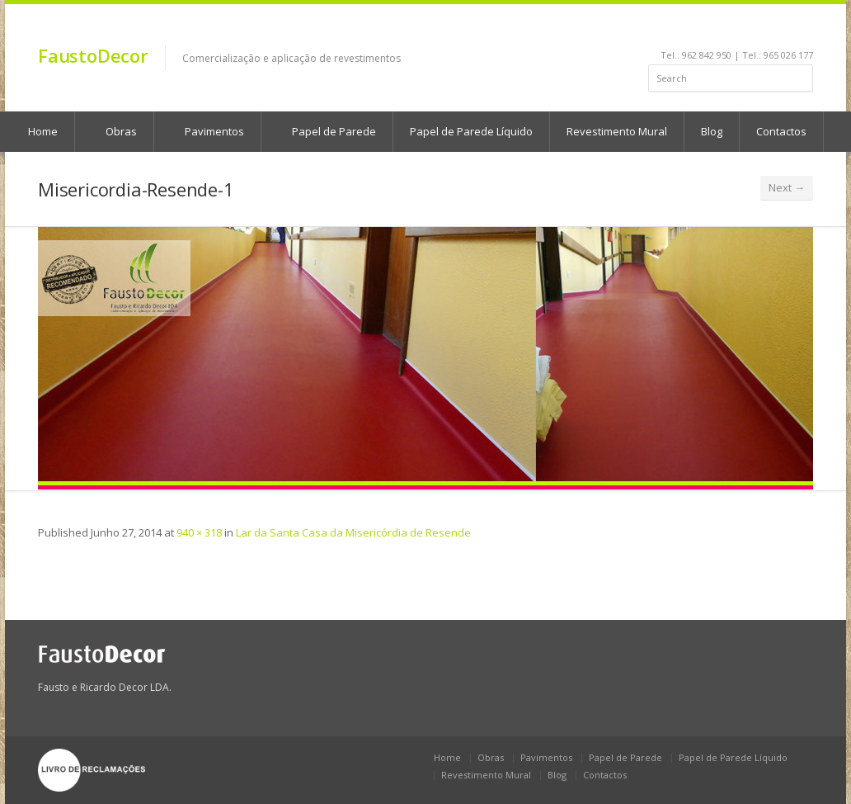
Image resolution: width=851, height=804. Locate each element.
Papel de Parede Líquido (471, 131)
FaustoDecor (93, 55)
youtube (739, 29)
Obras (113, 131)
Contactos (781, 131)
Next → (787, 187)
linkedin (717, 29)
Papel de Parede (326, 131)
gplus (802, 29)
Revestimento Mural (617, 131)
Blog (711, 131)
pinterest (761, 29)
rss (784, 29)
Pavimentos (206, 131)
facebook (698, 29)
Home (447, 757)
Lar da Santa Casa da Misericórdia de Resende (353, 532)
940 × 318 (199, 532)
